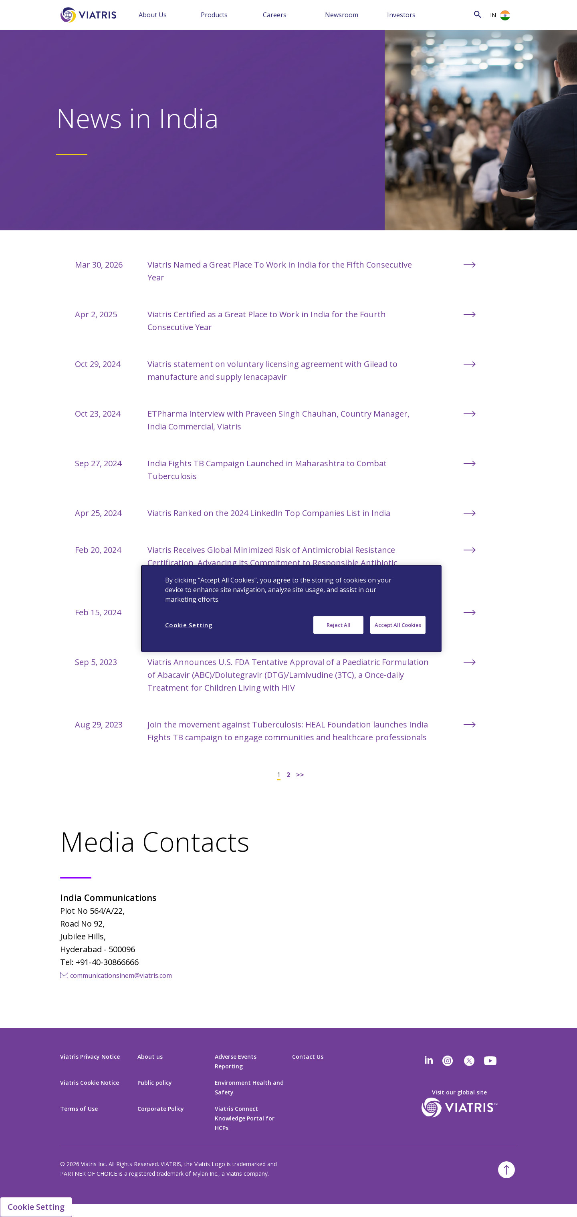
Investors (401, 14)
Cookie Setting (36, 1206)
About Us (153, 14)
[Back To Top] (506, 1169)
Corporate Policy (160, 1108)
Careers (274, 14)
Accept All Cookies (398, 625)
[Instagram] (447, 1061)
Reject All (339, 625)
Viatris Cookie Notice (89, 1082)
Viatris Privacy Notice (90, 1056)
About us (150, 1056)
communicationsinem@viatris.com (121, 975)
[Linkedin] (429, 1061)
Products (214, 14)
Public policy (154, 1082)
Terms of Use (79, 1108)
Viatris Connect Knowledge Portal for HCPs (244, 1118)
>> (300, 774)
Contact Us (307, 1056)
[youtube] (491, 1060)
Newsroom (341, 14)
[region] (291, 608)
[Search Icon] (477, 14)
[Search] (460, 14)
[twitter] (469, 1061)
